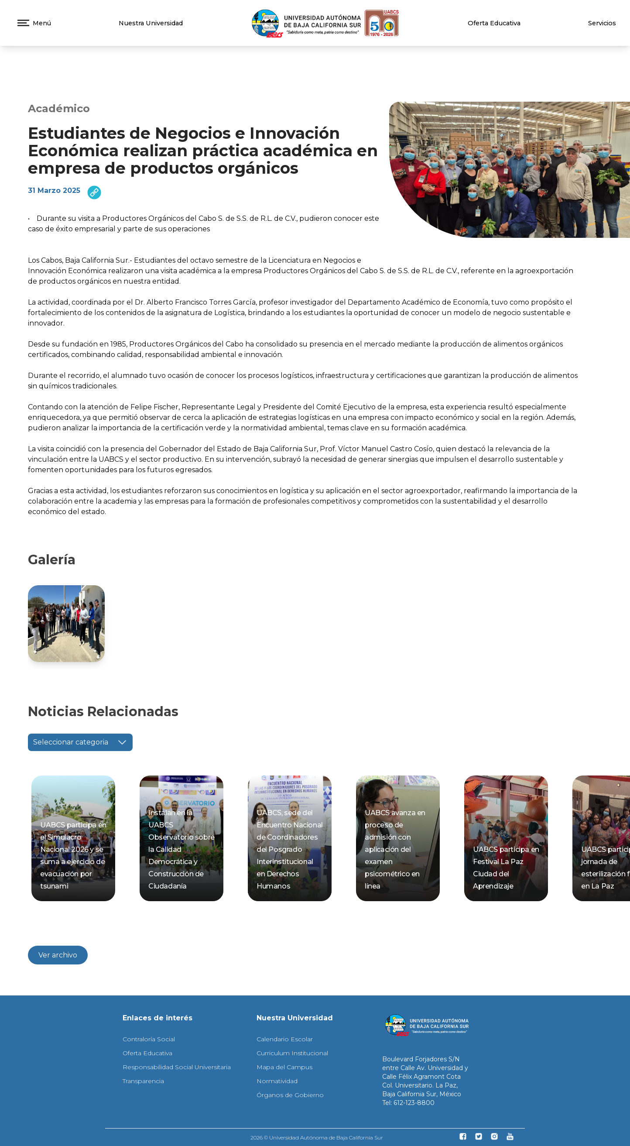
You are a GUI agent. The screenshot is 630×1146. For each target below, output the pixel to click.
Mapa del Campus (284, 1067)
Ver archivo (57, 955)
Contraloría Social (149, 1039)
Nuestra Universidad (151, 23)
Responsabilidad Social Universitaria (177, 1067)
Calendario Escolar (285, 1039)
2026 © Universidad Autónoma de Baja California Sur (316, 1137)
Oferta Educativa (494, 23)
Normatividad (277, 1081)
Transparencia (143, 1081)
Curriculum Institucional (292, 1053)
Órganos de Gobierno (290, 1095)
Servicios (602, 23)
